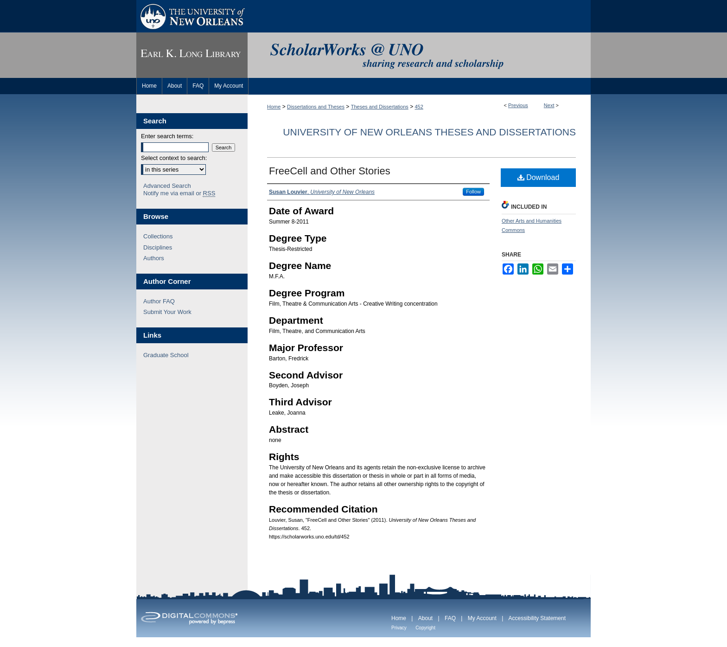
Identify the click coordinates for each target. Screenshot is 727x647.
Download (538, 177)
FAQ (450, 618)
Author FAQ (159, 301)
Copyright (425, 627)
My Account (482, 618)
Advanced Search (167, 185)
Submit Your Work (167, 311)
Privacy (399, 627)
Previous (518, 105)
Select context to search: (174, 157)
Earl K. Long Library (192, 55)
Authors (153, 258)
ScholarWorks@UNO (419, 55)
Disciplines (157, 247)
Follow (473, 191)
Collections (158, 236)
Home (274, 106)
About (425, 618)
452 (419, 106)
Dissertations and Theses (315, 106)
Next (549, 105)
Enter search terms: (167, 136)
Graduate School (166, 355)
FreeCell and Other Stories (329, 171)
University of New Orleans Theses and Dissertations (429, 132)
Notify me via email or (179, 193)
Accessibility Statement (537, 618)
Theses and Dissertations (379, 106)
